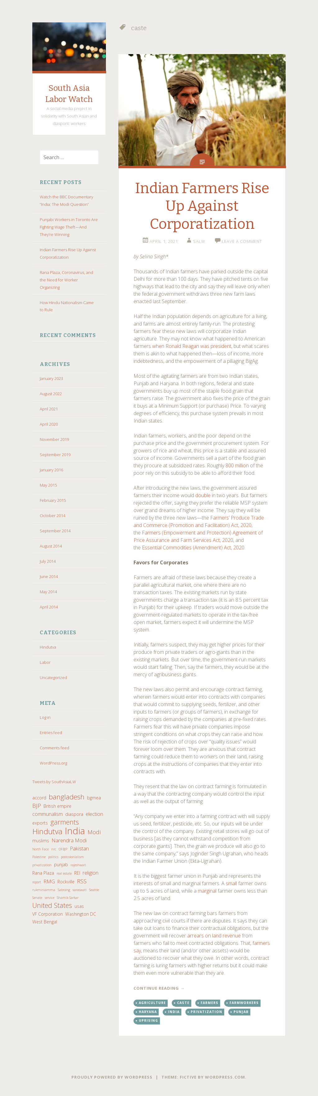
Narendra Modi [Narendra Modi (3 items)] (69, 840)
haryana (148, 1012)
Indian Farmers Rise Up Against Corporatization (202, 206)
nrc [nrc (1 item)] (53, 849)
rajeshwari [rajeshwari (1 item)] (78, 865)
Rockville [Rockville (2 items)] (66, 882)
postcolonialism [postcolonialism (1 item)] (72, 857)
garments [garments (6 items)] (64, 822)
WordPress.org (53, 763)
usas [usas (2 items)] (79, 906)
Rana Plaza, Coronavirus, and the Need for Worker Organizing (66, 280)
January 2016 (51, 470)
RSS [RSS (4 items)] (82, 881)
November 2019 (54, 439)
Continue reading (159, 988)
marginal (207, 890)
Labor (45, 662)
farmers (209, 1003)
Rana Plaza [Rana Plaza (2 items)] (43, 873)
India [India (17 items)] (75, 831)
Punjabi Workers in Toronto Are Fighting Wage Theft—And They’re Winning (69, 227)
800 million (237, 465)
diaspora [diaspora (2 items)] (74, 814)
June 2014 (49, 576)
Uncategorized (53, 677)
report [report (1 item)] (36, 882)
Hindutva (48, 647)
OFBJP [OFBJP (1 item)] (63, 849)
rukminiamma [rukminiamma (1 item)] (43, 890)
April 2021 (49, 409)
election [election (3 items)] (94, 813)
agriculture (152, 1003)
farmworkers (244, 1003)
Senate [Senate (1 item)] (37, 897)
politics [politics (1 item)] (53, 857)
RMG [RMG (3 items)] (49, 881)
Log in (45, 717)
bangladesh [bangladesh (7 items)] (66, 797)
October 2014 (52, 515)
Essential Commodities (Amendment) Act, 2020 (193, 547)
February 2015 (53, 500)
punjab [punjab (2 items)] (61, 864)
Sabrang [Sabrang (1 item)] (64, 890)
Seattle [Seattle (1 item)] (94, 890)
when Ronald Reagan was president (191, 346)
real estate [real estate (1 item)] (64, 873)
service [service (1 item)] (49, 897)
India (173, 1012)
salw (199, 241)
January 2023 (51, 378)
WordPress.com (225, 1077)
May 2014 (48, 591)
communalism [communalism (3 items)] (47, 813)
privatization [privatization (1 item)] (42, 865)
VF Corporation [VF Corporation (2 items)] (47, 914)
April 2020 (49, 424)
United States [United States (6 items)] (52, 905)
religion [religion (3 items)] (90, 872)
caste (183, 1003)
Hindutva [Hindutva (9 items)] (47, 831)
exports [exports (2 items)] (40, 823)
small (231, 883)
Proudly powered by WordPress (111, 1077)
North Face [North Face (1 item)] (40, 849)
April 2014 (49, 607)
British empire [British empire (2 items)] (57, 806)
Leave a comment (242, 241)
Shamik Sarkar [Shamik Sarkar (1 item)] (68, 897)
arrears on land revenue (214, 935)
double (203, 495)
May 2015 (48, 485)
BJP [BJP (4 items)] (36, 805)
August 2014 (51, 546)
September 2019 (55, 454)
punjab (241, 1012)
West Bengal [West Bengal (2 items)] (44, 922)
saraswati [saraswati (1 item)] (80, 890)
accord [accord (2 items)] (39, 798)
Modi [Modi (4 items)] (94, 832)
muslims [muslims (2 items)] (40, 841)
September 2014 (55, 531)
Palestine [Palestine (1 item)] (39, 857)
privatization (206, 1012)
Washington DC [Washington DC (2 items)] (80, 914)
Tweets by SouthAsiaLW (54, 781)
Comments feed (54, 748)
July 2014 (48, 561)
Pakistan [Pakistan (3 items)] (79, 848)
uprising (148, 1020)
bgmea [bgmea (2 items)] (94, 798)
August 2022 (51, 393)
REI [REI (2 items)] (77, 873)
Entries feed (51, 732)
